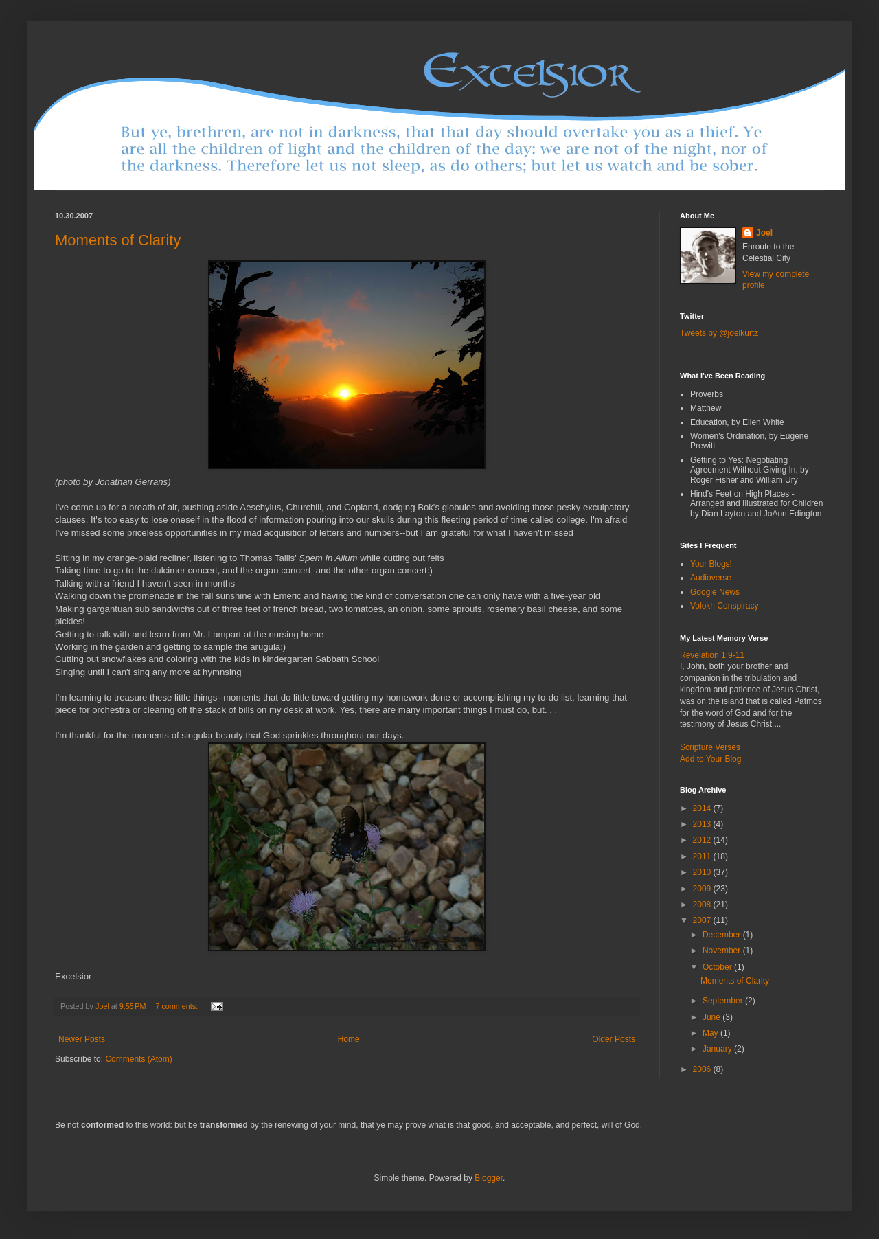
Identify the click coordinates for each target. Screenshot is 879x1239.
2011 (703, 856)
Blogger (489, 1178)
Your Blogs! (711, 564)
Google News (715, 592)
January (718, 1049)
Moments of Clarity (118, 240)
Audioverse (710, 577)
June (712, 1017)
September (724, 1000)
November (723, 950)
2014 (703, 808)
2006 (703, 1069)
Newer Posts (81, 1039)
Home (349, 1039)
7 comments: (177, 1006)
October (718, 967)
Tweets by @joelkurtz (719, 333)
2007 (703, 920)
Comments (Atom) (138, 1059)
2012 (703, 840)
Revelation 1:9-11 (712, 655)
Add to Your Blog (710, 759)
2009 (703, 889)
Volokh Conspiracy (724, 606)
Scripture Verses (710, 747)
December (723, 935)
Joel (764, 233)
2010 (703, 872)
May (711, 1033)
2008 (703, 904)
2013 (703, 824)
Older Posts (613, 1039)
